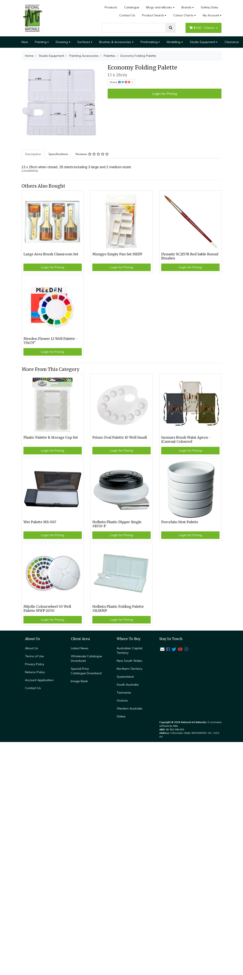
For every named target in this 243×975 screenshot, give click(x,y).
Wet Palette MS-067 (39, 522)
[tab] (33, 154)
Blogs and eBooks (159, 7)
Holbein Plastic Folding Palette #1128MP (118, 609)
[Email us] (162, 649)
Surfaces (83, 42)
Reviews (92, 154)
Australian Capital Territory (129, 650)
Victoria (122, 700)
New (25, 42)
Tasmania (124, 692)
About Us (31, 648)
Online (121, 716)
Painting (40, 42)
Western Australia (129, 708)
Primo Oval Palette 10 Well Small (119, 437)
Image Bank (79, 681)
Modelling (173, 42)
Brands (186, 7)
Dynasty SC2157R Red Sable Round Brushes (189, 256)
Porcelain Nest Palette (179, 522)
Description (33, 154)
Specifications (58, 154)
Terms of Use (34, 656)
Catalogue (131, 7)
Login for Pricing (164, 93)
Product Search (153, 15)
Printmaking (149, 42)
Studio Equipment (202, 42)
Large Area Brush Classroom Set (50, 254)
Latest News (79, 648)
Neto (175, 725)
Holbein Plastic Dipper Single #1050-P (116, 524)
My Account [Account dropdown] (211, 15)
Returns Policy (35, 672)
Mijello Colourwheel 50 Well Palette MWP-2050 (47, 609)
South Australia (128, 685)
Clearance (231, 42)
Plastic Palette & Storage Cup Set (50, 437)
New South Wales (129, 661)
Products (111, 7)
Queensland (125, 677)
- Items (202, 28)
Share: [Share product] (120, 82)
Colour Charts (183, 15)
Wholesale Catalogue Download (86, 658)
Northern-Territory (129, 669)
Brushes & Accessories (115, 42)
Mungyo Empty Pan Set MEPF (117, 254)
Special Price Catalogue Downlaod (86, 671)
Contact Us (127, 15)
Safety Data (209, 7)
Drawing (62, 42)
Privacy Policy (34, 664)
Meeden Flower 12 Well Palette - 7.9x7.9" (50, 341)
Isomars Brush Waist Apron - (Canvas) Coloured (185, 439)
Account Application (39, 680)
